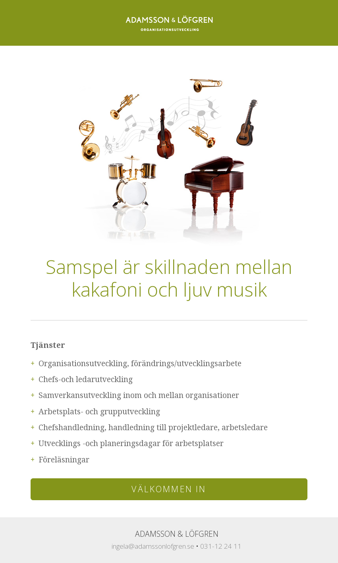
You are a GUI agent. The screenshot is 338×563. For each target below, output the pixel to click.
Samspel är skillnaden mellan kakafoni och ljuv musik (169, 278)
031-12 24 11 (220, 546)
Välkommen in (168, 489)
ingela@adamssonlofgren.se (153, 546)
